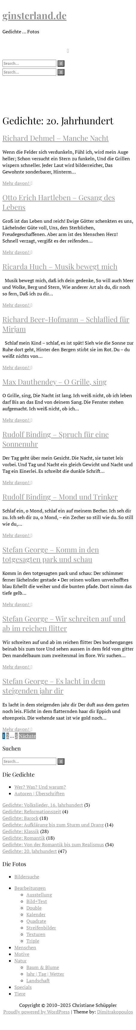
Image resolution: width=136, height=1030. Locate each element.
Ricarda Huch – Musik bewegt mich (59, 266)
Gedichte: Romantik (23, 838)
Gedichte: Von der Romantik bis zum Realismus (53, 844)
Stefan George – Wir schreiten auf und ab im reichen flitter (64, 623)
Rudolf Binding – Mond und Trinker (60, 496)
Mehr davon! (17, 183)
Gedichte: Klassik (20, 831)
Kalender (36, 914)
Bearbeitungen (30, 888)
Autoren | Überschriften (39, 793)
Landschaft (38, 980)
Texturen (36, 934)
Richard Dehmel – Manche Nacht (55, 138)
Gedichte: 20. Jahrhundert (29, 851)
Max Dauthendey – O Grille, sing (54, 381)
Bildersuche (26, 876)
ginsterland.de (34, 15)
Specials (23, 987)
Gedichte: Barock (20, 818)
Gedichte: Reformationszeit (31, 811)
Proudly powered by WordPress (36, 1011)
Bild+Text (36, 901)
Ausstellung (39, 894)
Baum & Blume (42, 967)
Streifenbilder (41, 927)
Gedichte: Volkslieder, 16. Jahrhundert (42, 805)
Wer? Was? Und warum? (40, 787)
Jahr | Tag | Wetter (45, 974)
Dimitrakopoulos (115, 1011)
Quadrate (36, 921)
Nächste (27, 735)
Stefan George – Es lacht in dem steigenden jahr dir (53, 685)
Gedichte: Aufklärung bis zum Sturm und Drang (53, 824)
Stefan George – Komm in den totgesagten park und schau (50, 554)
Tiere (19, 993)
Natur (20, 960)
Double (34, 908)
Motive (21, 954)
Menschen (25, 947)
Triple (32, 941)
